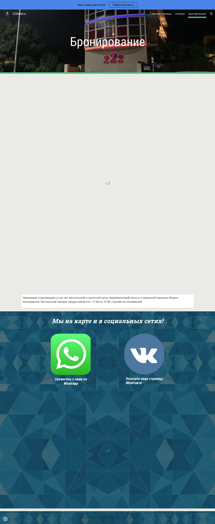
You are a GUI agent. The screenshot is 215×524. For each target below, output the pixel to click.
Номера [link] (180, 13)
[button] (211, 13)
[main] (107, 42)
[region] (107, 5)
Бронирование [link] (197, 13)
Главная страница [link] (160, 13)
